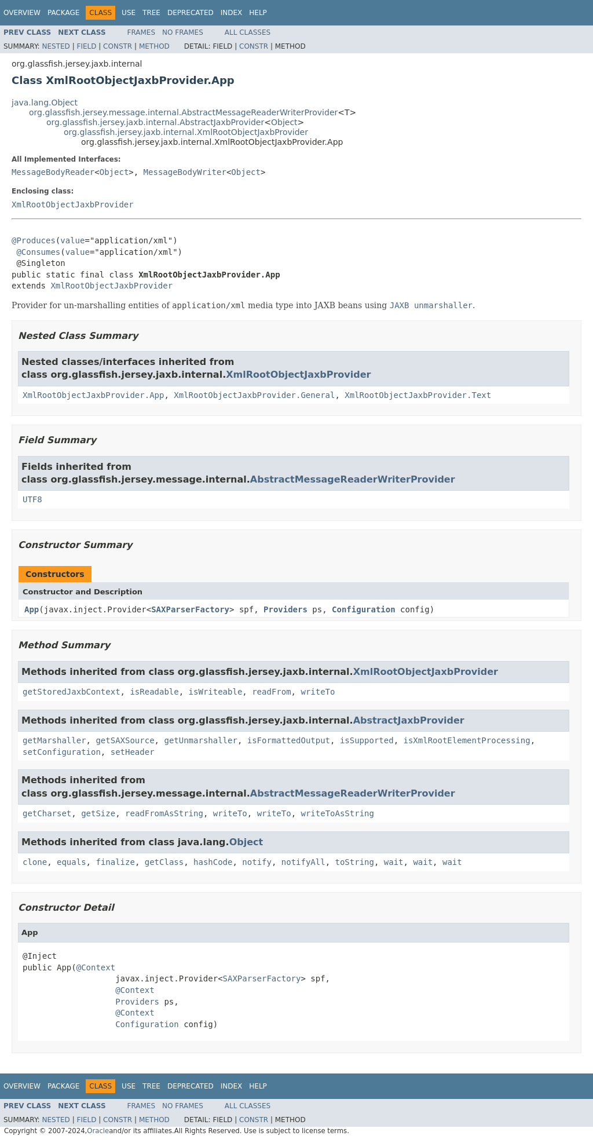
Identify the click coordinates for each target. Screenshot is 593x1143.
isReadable (154, 691)
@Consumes (38, 252)
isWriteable (216, 691)
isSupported (367, 740)
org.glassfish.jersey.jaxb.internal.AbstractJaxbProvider (155, 122)
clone (35, 862)
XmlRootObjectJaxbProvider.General (254, 395)
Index (232, 13)
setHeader (133, 752)
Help (258, 13)
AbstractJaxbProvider (408, 720)
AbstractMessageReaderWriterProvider (352, 479)
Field (86, 46)
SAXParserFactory (190, 609)
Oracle (98, 1131)
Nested (55, 46)
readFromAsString (164, 813)
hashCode (212, 862)
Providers (285, 609)
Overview (22, 13)
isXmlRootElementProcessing (466, 740)
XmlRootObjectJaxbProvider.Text (418, 395)
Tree (151, 13)
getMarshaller (54, 740)
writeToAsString (337, 813)
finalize (115, 862)
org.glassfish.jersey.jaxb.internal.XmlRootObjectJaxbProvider (186, 132)
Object (284, 122)
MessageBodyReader (53, 172)
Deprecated (190, 13)
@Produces (34, 240)
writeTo (318, 691)
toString (354, 862)
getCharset (47, 813)
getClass (164, 862)
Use (129, 13)
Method (154, 46)
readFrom (271, 691)
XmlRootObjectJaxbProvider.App (93, 395)
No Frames (182, 32)
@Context (95, 967)
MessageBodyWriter (185, 172)
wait (394, 862)
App (31, 609)
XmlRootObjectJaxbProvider (73, 204)
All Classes (247, 32)
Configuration (364, 609)
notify (257, 862)
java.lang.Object (45, 102)
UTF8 (32, 499)
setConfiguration (62, 752)
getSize (98, 813)
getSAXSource (125, 740)
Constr (117, 46)
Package (63, 13)
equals (71, 862)
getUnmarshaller (200, 740)
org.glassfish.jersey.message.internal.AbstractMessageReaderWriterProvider (183, 112)
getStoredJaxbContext (71, 691)
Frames (141, 32)
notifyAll (303, 862)
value (72, 240)
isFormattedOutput (288, 740)
